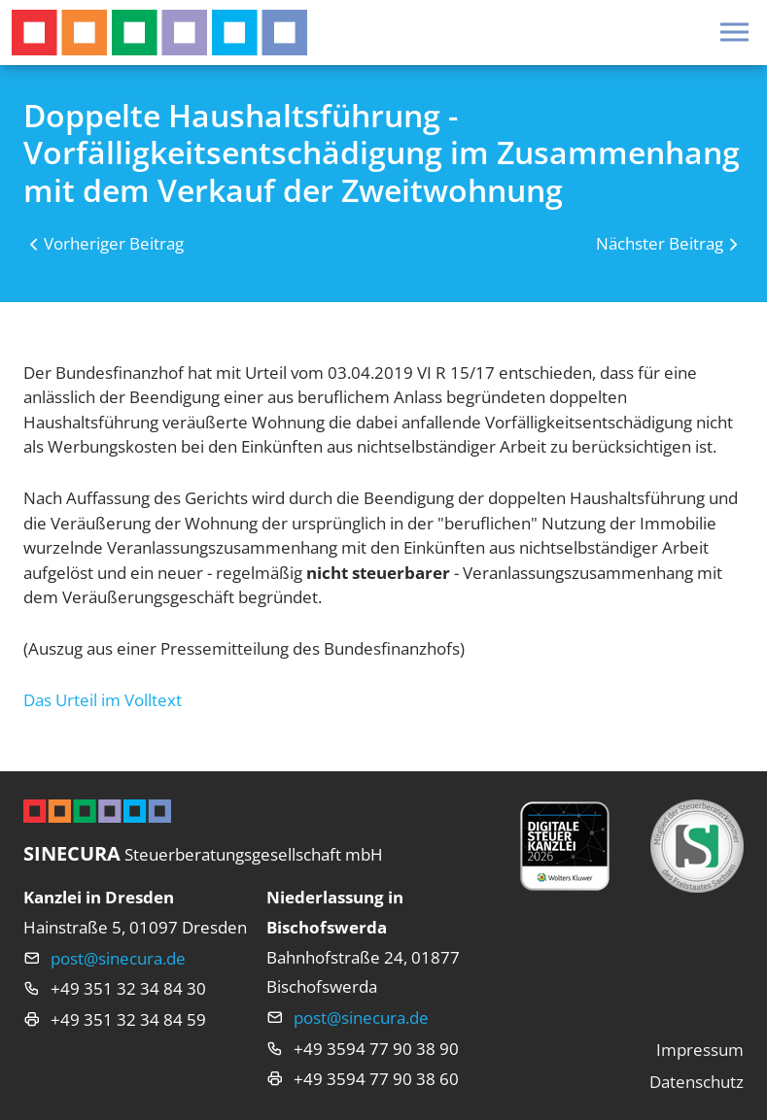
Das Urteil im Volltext (102, 700)
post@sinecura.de (118, 958)
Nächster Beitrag (659, 243)
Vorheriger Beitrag (114, 243)
